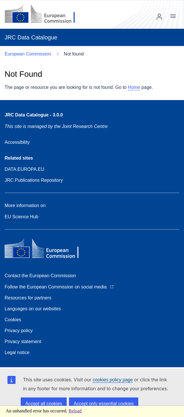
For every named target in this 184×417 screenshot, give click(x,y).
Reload (75, 410)
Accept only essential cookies (104, 403)
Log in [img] (159, 16)
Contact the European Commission (40, 275)
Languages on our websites (33, 308)
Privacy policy (19, 330)
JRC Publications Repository (34, 180)
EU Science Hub (21, 216)
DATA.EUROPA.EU (24, 169)
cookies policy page (113, 379)
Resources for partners (28, 297)
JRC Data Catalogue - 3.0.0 (34, 114)
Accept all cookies (43, 403)
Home (134, 87)
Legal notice (17, 352)
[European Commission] (44, 14)
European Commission (28, 53)
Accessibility (17, 142)
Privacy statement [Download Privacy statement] (23, 341)
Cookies (13, 319)
